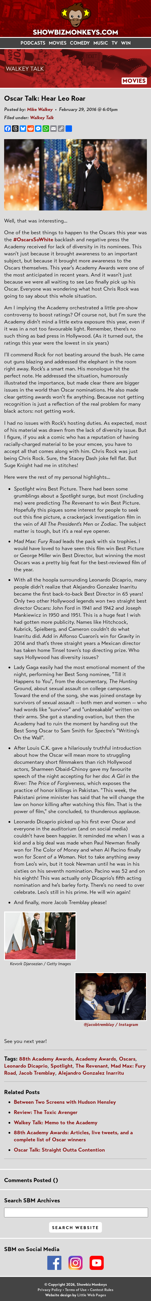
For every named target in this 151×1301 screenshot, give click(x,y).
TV (115, 43)
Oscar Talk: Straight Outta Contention (59, 1150)
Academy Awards (96, 1059)
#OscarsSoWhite (33, 239)
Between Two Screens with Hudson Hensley (65, 1102)
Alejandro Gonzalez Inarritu (91, 1073)
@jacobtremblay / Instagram (111, 1024)
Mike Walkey (40, 109)
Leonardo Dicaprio (26, 1066)
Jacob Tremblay (37, 1073)
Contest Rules (101, 1289)
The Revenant (92, 1066)
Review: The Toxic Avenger (46, 1112)
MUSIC (100, 43)
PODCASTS (33, 43)
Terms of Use (76, 1289)
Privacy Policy (50, 1289)
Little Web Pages (91, 1295)
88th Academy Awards (46, 1059)
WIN (126, 43)
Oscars (127, 1059)
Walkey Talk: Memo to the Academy (56, 1122)
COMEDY (80, 43)
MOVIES (57, 43)
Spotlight (62, 1066)
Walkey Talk (42, 117)
